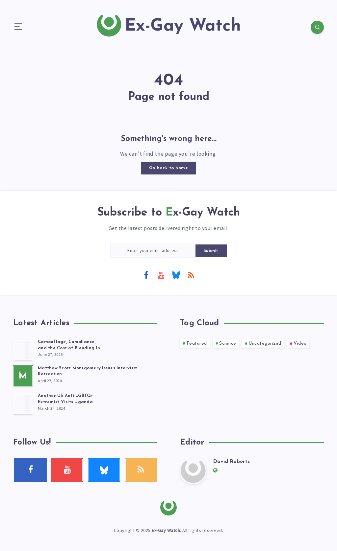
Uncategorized (264, 343)
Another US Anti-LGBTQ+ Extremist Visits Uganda (65, 399)
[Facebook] (146, 274)
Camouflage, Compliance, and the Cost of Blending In (69, 345)
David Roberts (231, 461)
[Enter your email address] (153, 250)
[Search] (317, 27)
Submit (211, 251)
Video (300, 343)
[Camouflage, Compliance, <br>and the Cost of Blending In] (23, 349)
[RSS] (191, 274)
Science (227, 343)
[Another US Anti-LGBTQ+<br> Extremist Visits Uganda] (23, 403)
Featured (197, 343)
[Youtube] (161, 274)
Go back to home (168, 168)
